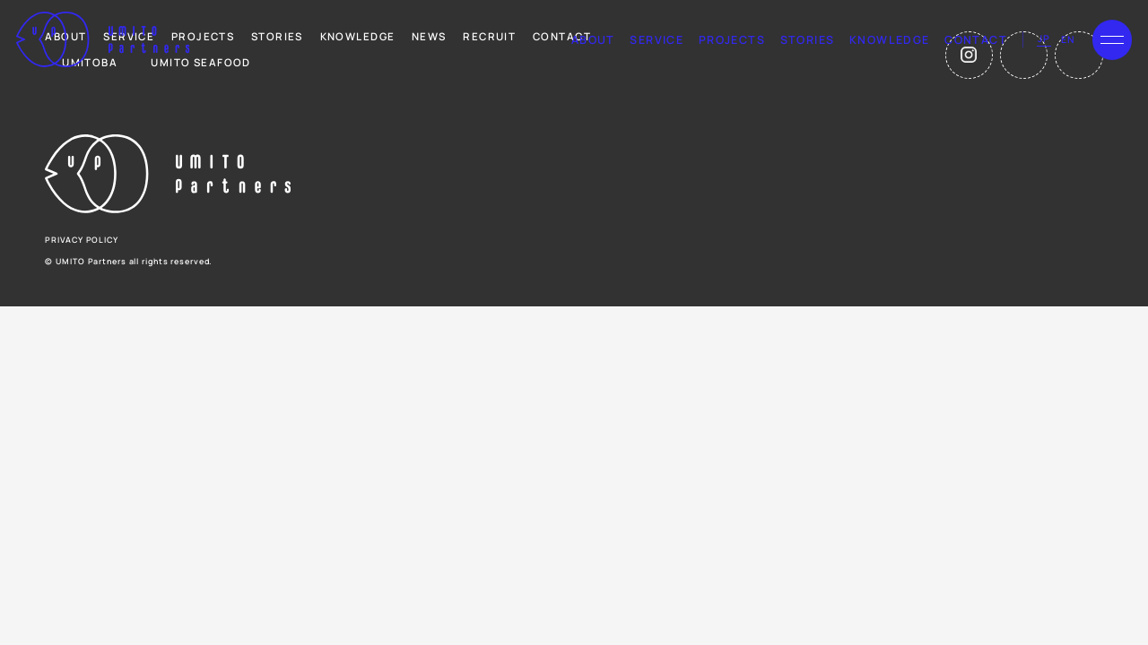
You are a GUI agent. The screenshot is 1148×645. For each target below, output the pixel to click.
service (656, 39)
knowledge (889, 39)
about (593, 39)
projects (732, 39)
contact (975, 39)
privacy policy (81, 240)
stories (807, 39)
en (1068, 39)
